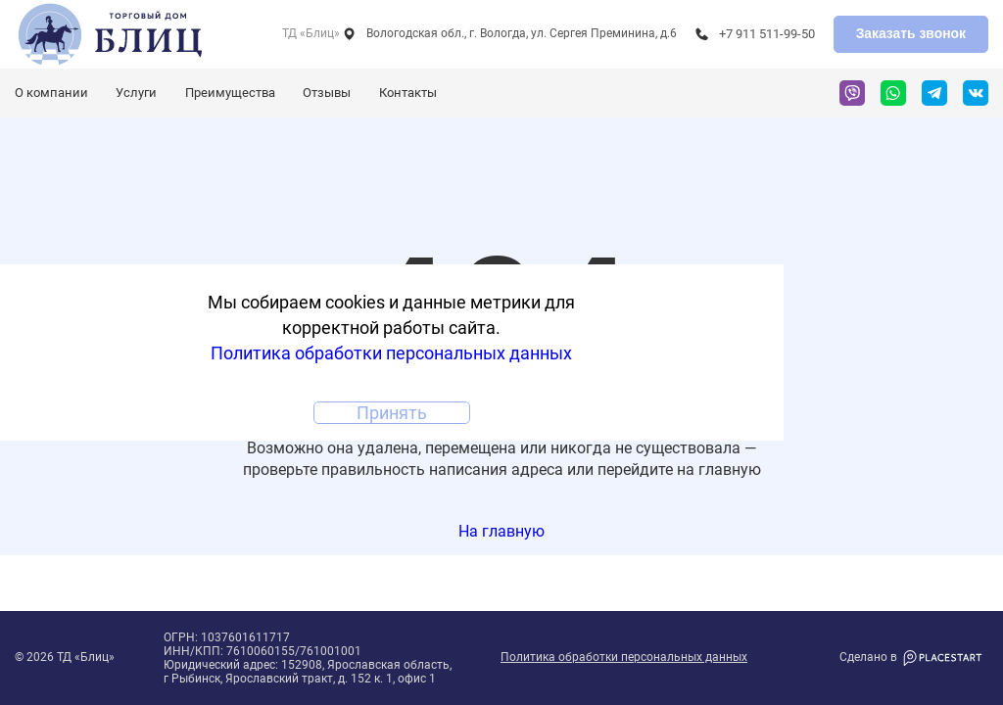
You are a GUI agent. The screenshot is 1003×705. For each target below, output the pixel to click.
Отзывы (327, 92)
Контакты (408, 92)
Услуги (136, 92)
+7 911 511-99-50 (767, 33)
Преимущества (230, 92)
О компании (51, 92)
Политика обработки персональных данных (624, 657)
